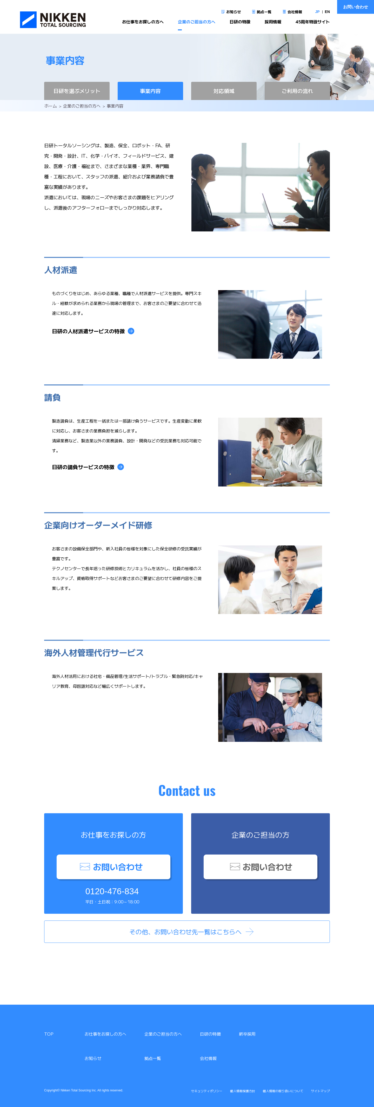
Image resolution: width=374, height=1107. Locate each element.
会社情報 (295, 11)
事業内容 (150, 91)
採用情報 (273, 25)
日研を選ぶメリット (77, 91)
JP (317, 12)
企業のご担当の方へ (196, 25)
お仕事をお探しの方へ (143, 25)
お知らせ (233, 11)
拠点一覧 (264, 11)
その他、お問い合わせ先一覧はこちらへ (185, 931)
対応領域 (223, 91)
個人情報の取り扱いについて (283, 1091)
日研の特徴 (240, 25)
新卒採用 (247, 1034)
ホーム (50, 106)
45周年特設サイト (313, 25)
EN (327, 12)
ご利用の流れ (297, 91)
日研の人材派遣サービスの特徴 (88, 331)
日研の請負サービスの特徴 (83, 467)
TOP (49, 1034)
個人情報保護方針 (242, 1091)
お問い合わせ (355, 7)
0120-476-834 (112, 891)
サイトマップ (320, 1091)
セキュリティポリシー (206, 1091)
